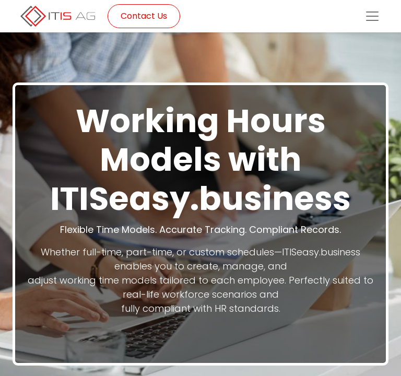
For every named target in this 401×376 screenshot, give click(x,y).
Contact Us (144, 16)
